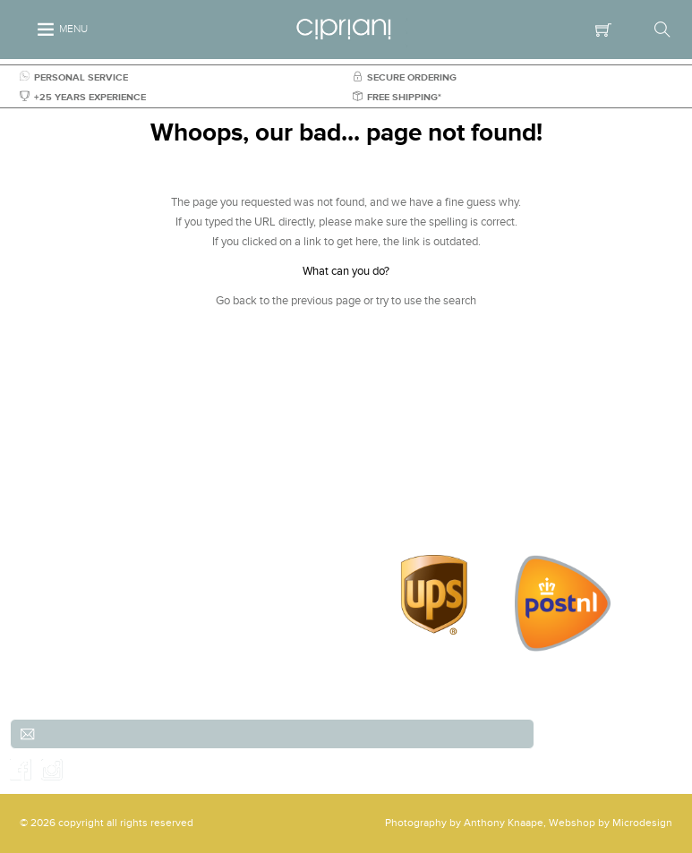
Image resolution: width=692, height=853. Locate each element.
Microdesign (642, 823)
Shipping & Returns (498, 477)
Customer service (498, 457)
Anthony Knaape (503, 823)
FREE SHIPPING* (397, 97)
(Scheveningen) (166, 477)
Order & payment (499, 496)
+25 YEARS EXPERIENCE (83, 97)
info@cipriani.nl (166, 536)
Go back (236, 301)
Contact (498, 516)
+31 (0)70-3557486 (171, 516)
